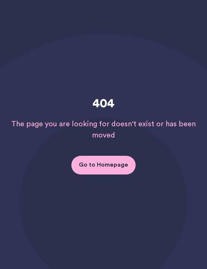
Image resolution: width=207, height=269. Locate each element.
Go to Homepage (103, 165)
